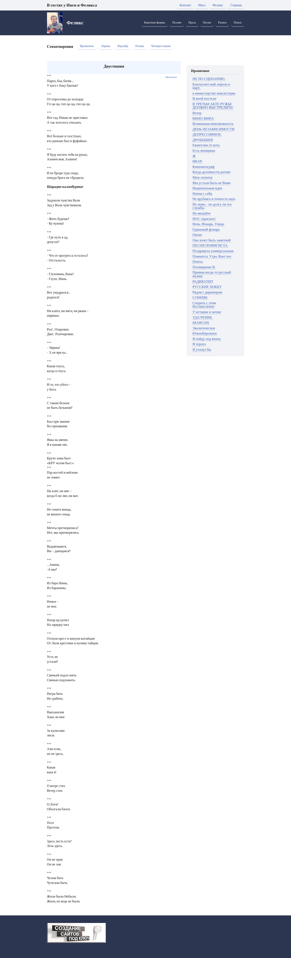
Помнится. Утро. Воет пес (212, 256)
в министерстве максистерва (214, 93)
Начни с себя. (203, 194)
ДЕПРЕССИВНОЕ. (207, 134)
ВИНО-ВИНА (203, 118)
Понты (198, 262)
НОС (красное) (204, 219)
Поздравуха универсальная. (213, 251)
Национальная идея (207, 188)
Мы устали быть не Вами (212, 183)
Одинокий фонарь (206, 229)
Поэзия (176, 22)
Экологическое (204, 328)
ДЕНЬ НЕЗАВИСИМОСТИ (214, 129)
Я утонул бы (202, 350)
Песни (207, 22)
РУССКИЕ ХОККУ (207, 287)
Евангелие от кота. (206, 145)
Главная (236, 5)
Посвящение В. (204, 267)
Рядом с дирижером (207, 292)
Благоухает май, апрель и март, (211, 86)
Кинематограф (204, 167)
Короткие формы (154, 22)
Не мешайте (202, 213)
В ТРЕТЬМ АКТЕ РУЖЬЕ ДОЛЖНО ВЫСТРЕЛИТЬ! (213, 106)
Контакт (185, 5)
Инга (201, 5)
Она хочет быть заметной (212, 240)
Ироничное (87, 46)
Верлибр (122, 46)
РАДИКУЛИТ (203, 282)
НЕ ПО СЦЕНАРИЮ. (209, 79)
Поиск (238, 22)
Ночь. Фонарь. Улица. (209, 224)
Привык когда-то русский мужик (212, 274)
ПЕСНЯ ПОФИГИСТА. (210, 245)
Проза (192, 22)
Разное (222, 22)
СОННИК (200, 297)
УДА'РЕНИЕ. (203, 317)
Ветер (197, 113)
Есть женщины (204, 151)
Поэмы (139, 46)
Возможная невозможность (213, 124)
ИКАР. (198, 161)
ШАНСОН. (201, 323)
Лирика (105, 46)
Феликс (218, 5)
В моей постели (204, 99)
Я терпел (199, 344)
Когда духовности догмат (212, 172)
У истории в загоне (207, 312)
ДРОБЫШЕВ (203, 140)
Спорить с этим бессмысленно (204, 305)
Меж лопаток (203, 177)
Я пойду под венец (207, 339)
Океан (197, 235)
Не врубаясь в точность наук (214, 199)
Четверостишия (161, 46)
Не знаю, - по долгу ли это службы (212, 206)
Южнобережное (205, 333)
